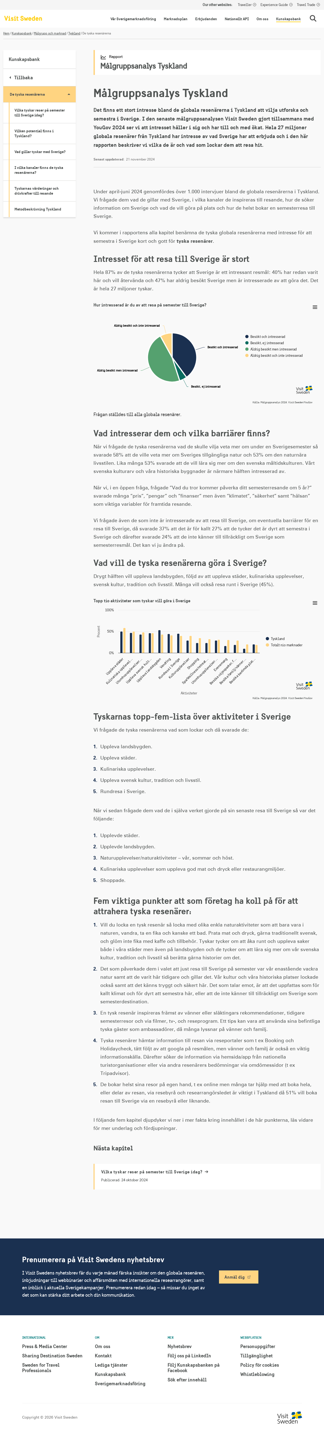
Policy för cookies (259, 1365)
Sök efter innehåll (187, 1380)
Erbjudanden (206, 18)
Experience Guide (274, 5)
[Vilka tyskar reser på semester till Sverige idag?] (208, 1177)
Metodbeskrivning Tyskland (37, 209)
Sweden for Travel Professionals (41, 1368)
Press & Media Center (44, 1346)
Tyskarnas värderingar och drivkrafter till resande (36, 191)
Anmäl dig (234, 1277)
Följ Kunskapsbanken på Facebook (194, 1368)
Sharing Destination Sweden (52, 1355)
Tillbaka (21, 77)
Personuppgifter (257, 1346)
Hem (6, 33)
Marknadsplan (176, 18)
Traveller (245, 5)
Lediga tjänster (111, 1365)
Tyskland (74, 33)
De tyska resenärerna (43, 94)
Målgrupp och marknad (50, 33)
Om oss (262, 18)
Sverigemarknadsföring (120, 1383)
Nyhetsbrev (180, 1346)
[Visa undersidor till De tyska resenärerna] (69, 94)
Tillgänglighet (256, 1355)
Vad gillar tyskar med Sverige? (40, 151)
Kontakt (103, 1355)
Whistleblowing (257, 1374)
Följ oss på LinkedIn (189, 1355)
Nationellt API (237, 18)
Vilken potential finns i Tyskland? (34, 133)
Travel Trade (306, 5)
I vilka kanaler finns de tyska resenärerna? (38, 170)
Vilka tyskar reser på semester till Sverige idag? (39, 113)
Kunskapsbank (288, 18)
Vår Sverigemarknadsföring (133, 18)
